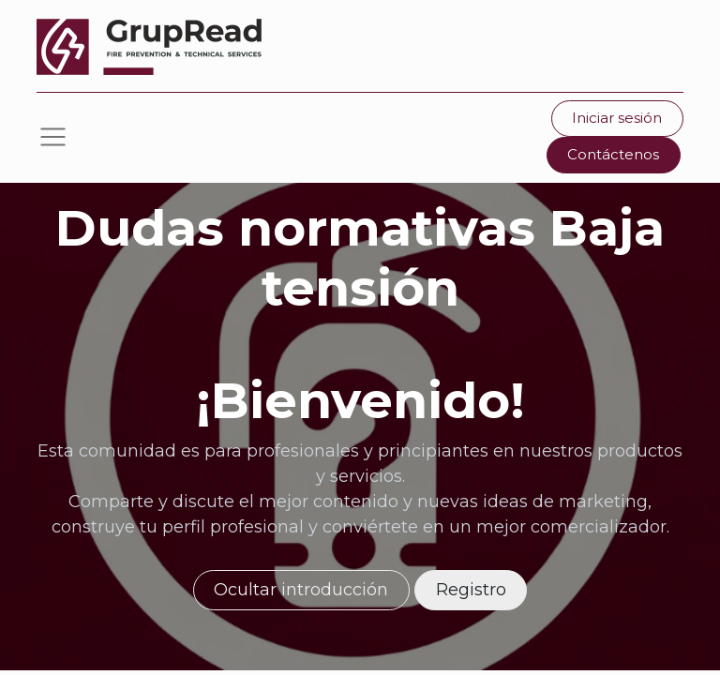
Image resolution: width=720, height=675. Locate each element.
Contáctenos (613, 154)
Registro (471, 589)
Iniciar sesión (617, 118)
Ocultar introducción (301, 589)
